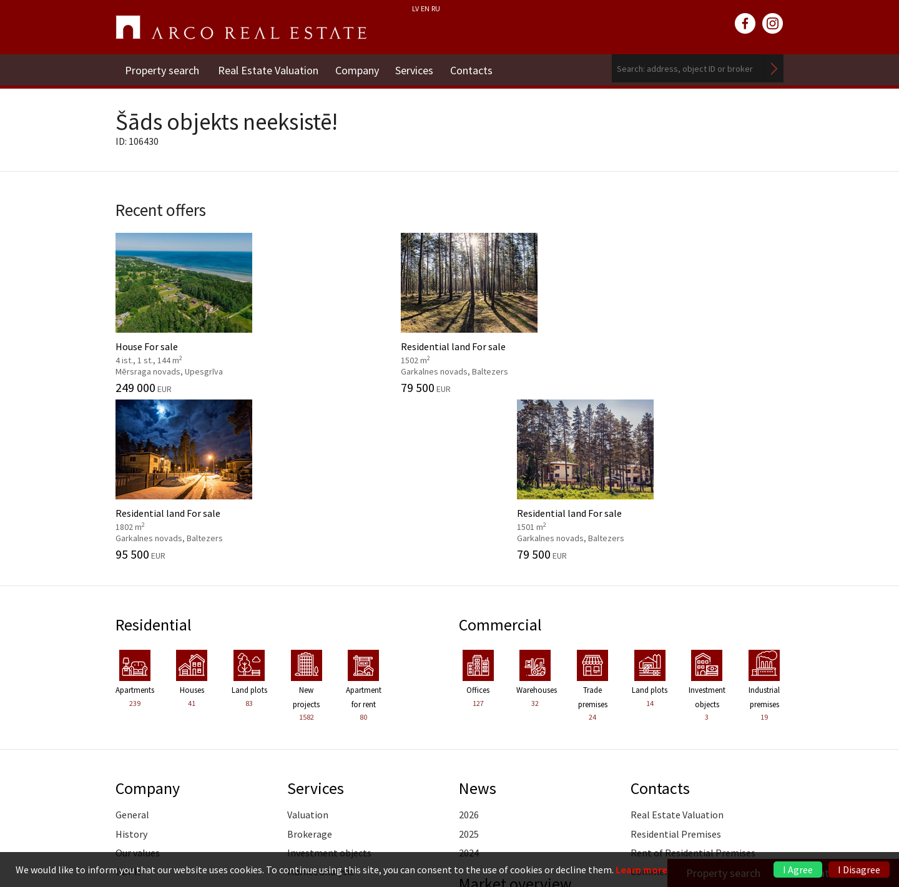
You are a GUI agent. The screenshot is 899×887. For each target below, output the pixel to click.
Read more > (757, 740)
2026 (469, 645)
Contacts (477, 68)
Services (419, 68)
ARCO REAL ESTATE (240, 27)
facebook (745, 23)
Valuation (307, 645)
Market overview (516, 714)
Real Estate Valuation (268, 68)
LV (415, 8)
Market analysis (320, 702)
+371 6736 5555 (416, 833)
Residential (154, 455)
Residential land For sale (363, 310)
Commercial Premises (678, 702)
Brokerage (309, 664)
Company (359, 68)
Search (774, 68)
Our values (137, 683)
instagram (773, 23)
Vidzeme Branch (665, 721)
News (477, 618)
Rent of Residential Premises (693, 683)
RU (435, 8)
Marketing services (327, 740)
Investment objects (329, 683)
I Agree (798, 869)
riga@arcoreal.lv (417, 848)
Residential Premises (676, 664)
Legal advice (313, 759)
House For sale (191, 310)
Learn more (641, 869)
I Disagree (859, 869)
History (131, 664)
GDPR (127, 702)
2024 (469, 683)
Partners (134, 721)
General (132, 645)
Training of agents (326, 778)
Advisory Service (321, 721)
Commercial (501, 455)
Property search (162, 68)
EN (425, 8)
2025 (469, 664)
